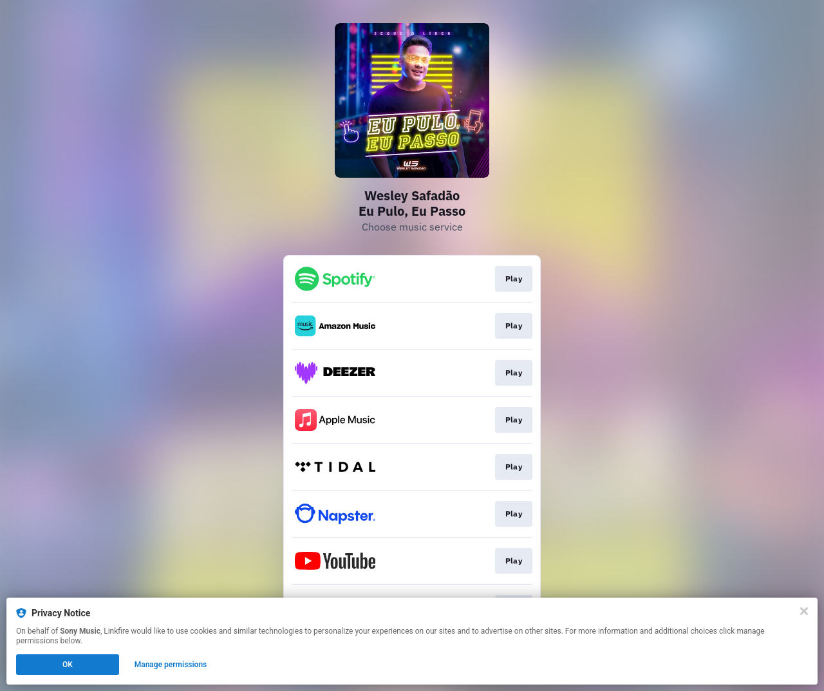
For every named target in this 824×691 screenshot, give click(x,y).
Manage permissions (171, 664)
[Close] (804, 611)
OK (67, 664)
